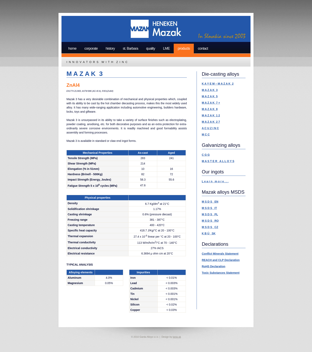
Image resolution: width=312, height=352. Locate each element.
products (184, 48)
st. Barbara (130, 48)
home (72, 48)
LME (166, 48)
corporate (91, 48)
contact (203, 48)
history (110, 48)
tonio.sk (177, 337)
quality (150, 48)
